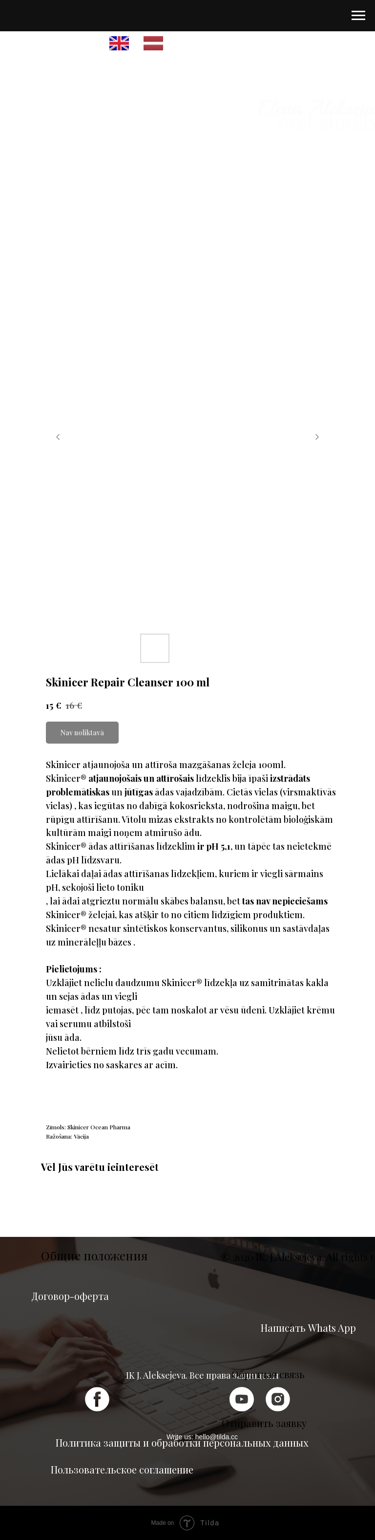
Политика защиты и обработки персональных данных (182, 1442)
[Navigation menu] (358, 16)
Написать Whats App (308, 1327)
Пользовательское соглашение (122, 1469)
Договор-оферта (70, 1295)
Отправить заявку (264, 1423)
